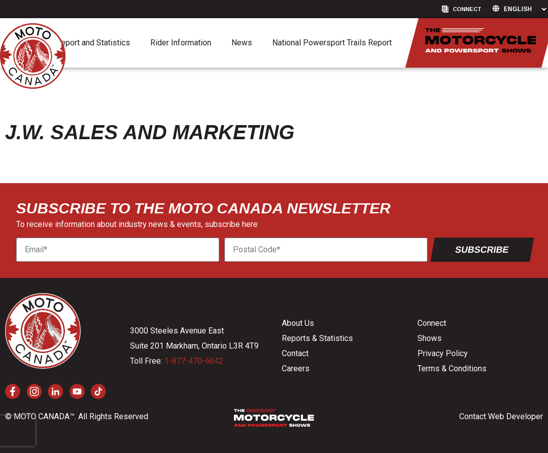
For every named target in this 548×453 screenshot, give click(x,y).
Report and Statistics (93, 42)
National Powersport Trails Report (332, 42)
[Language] (525, 9)
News (241, 42)
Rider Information (180, 42)
